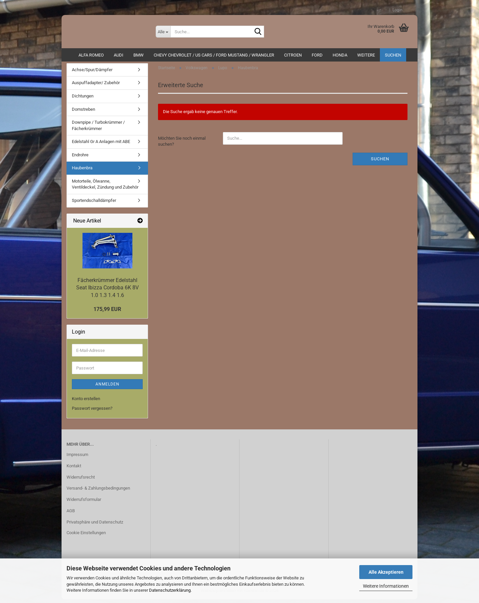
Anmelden (107, 387)
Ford (317, 55)
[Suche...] (163, 32)
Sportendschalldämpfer (94, 203)
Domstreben (83, 112)
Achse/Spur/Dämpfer (92, 73)
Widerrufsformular (84, 502)
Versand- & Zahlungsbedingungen (98, 491)
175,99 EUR (107, 312)
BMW (138, 55)
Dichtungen (82, 99)
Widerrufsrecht (81, 480)
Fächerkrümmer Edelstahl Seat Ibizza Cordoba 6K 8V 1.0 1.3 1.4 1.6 (107, 291)
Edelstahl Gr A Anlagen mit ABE (101, 144)
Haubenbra (82, 171)
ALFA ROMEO (91, 55)
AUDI (118, 55)
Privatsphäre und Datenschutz (95, 525)
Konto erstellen (86, 402)
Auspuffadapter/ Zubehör (96, 86)
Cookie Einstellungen (86, 535)
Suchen (393, 55)
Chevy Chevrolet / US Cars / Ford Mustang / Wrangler (214, 55)
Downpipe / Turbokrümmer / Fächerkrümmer (98, 128)
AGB (71, 514)
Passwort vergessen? (92, 411)
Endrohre (80, 158)
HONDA (340, 55)
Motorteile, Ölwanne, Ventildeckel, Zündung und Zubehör (105, 187)
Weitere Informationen (386, 586)
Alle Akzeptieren (386, 572)
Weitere (366, 55)
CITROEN (293, 55)
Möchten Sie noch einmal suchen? (182, 144)
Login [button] (395, 10)
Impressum (77, 457)
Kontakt (74, 469)
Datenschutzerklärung (170, 590)
